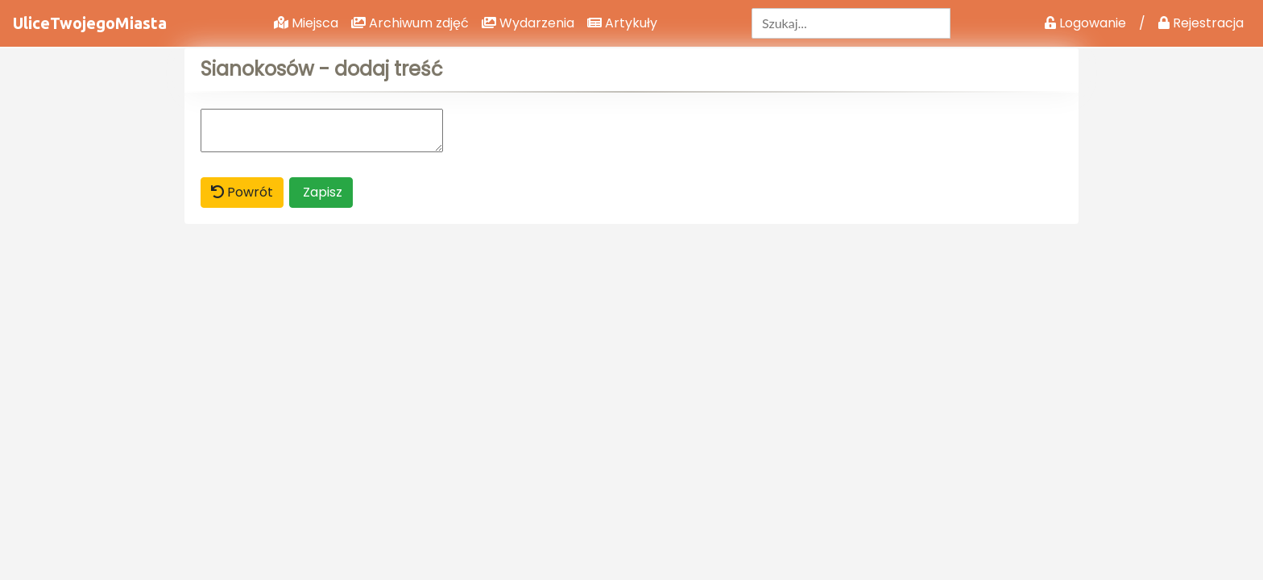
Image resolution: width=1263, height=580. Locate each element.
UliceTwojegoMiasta (90, 23)
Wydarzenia (528, 23)
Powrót (242, 192)
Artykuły (622, 23)
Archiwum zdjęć (410, 23)
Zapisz (321, 192)
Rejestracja (1201, 23)
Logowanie (1085, 23)
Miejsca (306, 23)
